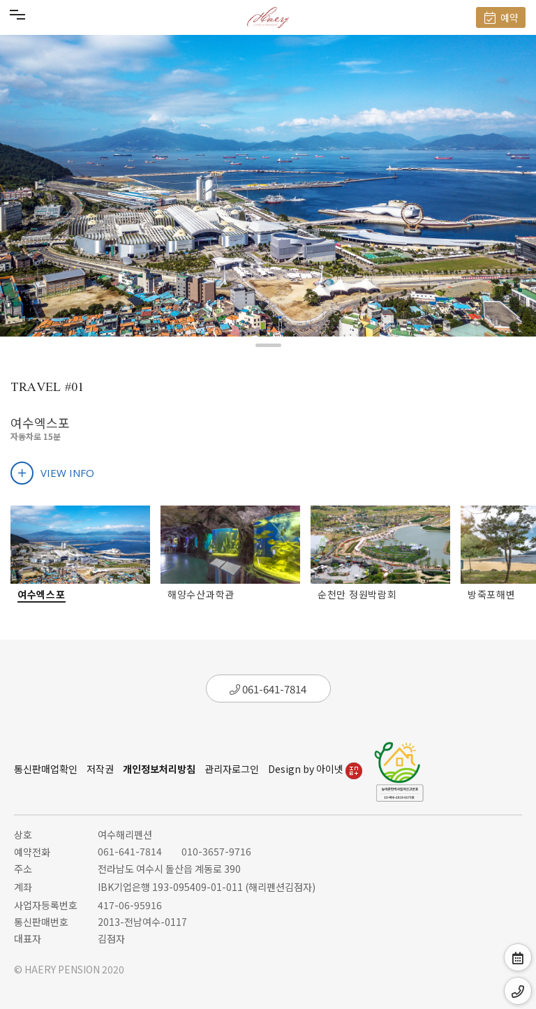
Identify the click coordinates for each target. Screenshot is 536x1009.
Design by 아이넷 (315, 769)
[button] (268, 345)
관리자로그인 (231, 769)
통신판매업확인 (45, 769)
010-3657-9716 (216, 851)
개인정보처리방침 (159, 769)
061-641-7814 (268, 689)
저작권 (100, 769)
